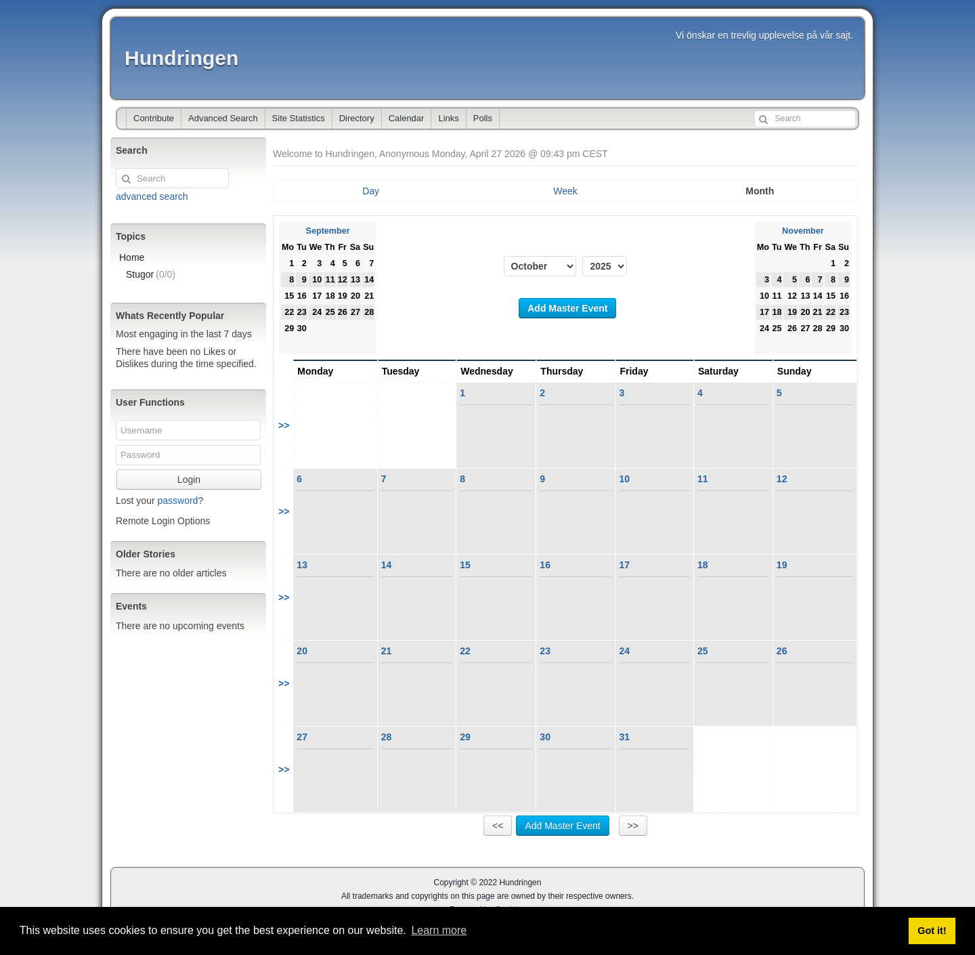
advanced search (152, 196)
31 (624, 736)
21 (386, 650)
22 (465, 650)
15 (465, 564)
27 (302, 736)
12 (782, 478)
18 (702, 564)
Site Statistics (298, 118)
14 (386, 564)
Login (188, 479)
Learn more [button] (439, 930)
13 (302, 564)
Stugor (150, 274)
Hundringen (181, 58)
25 (702, 650)
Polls (482, 118)
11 (702, 478)
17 (624, 564)
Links (448, 118)
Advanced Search (223, 118)
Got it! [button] (931, 930)
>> (283, 425)
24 (624, 650)
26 (782, 650)
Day (370, 191)
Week (565, 191)
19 (782, 564)
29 (465, 736)
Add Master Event (567, 308)
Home (131, 257)
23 (545, 650)
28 (386, 736)
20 (302, 650)
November (803, 231)
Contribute (153, 118)
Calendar (407, 118)
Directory (356, 118)
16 (545, 564)
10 (624, 478)
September (328, 231)
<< (497, 825)
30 (545, 736)
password (177, 500)
